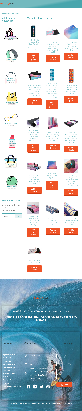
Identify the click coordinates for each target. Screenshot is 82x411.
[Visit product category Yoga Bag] (10, 163)
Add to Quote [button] (33, 57)
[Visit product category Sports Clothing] (11, 100)
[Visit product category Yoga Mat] (10, 36)
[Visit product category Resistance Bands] (10, 121)
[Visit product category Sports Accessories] (12, 142)
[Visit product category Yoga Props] (11, 57)
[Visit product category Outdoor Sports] (11, 184)
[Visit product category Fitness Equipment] (10, 79)
